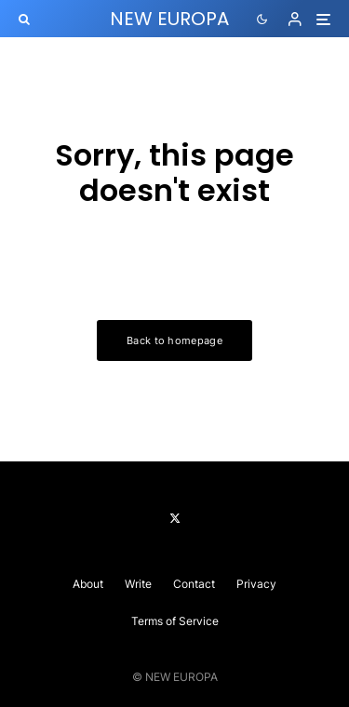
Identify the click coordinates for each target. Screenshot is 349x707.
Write (138, 584)
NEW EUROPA (169, 18)
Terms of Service (175, 621)
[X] (175, 518)
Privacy (256, 584)
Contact (194, 584)
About (88, 584)
